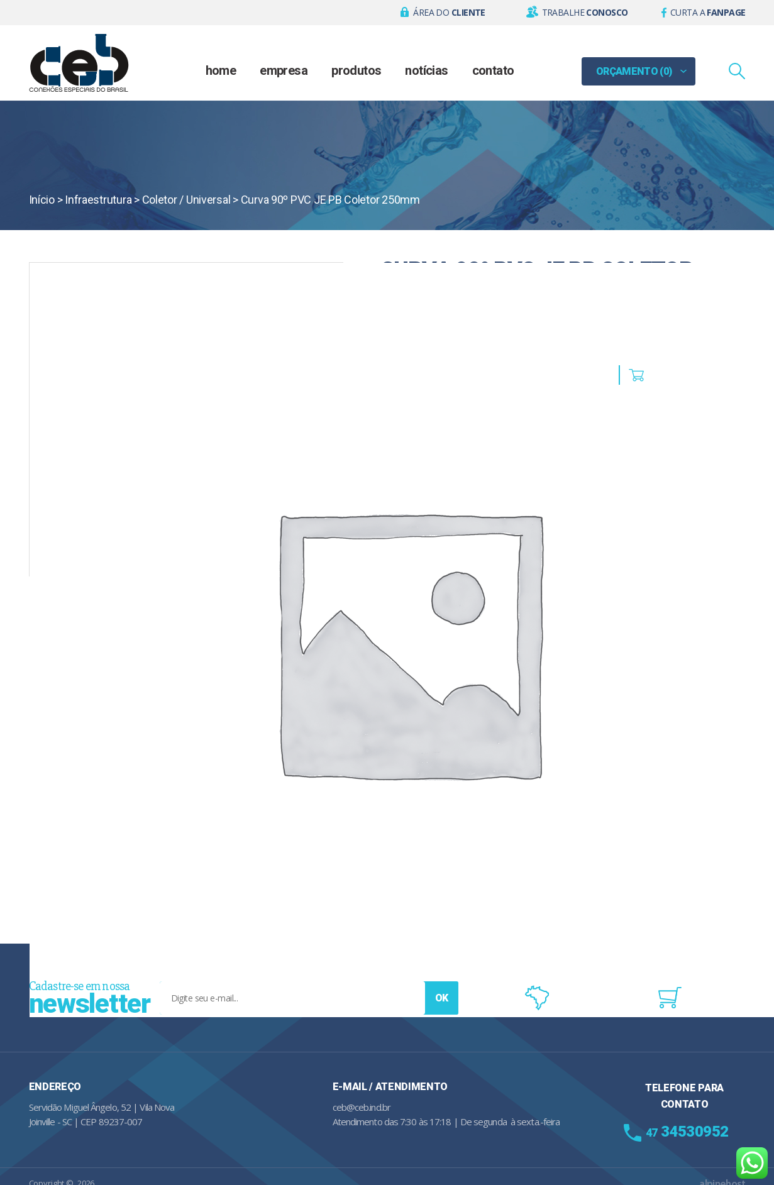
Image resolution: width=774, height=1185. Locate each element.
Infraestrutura (98, 199)
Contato (493, 70)
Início (42, 199)
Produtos (356, 70)
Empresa (283, 70)
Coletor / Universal (186, 199)
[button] (443, 12)
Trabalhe (585, 12)
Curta (708, 12)
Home (221, 70)
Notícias (426, 70)
